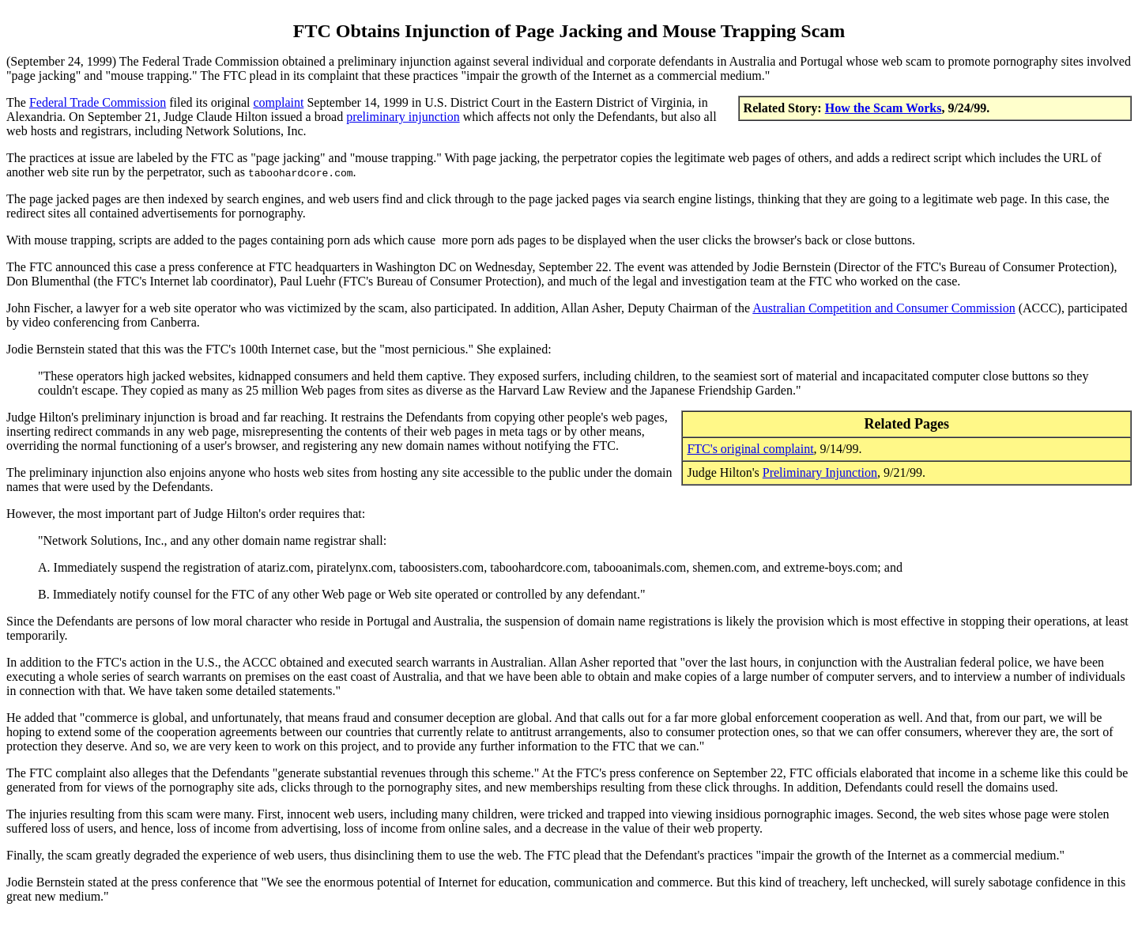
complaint (278, 102)
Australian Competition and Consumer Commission (883, 308)
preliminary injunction (403, 116)
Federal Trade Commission (97, 102)
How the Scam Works (883, 108)
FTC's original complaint (750, 448)
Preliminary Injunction (820, 472)
